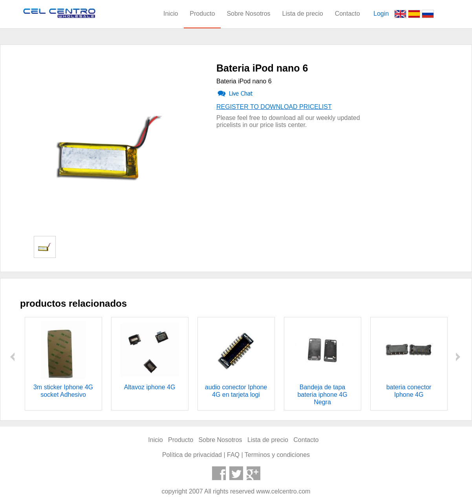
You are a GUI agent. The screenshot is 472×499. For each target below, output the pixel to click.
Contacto (347, 13)
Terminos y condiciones (277, 454)
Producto (202, 13)
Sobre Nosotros (248, 13)
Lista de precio (302, 13)
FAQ (233, 454)
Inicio (170, 13)
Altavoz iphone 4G (150, 387)
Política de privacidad (192, 454)
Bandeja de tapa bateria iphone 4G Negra (322, 394)
